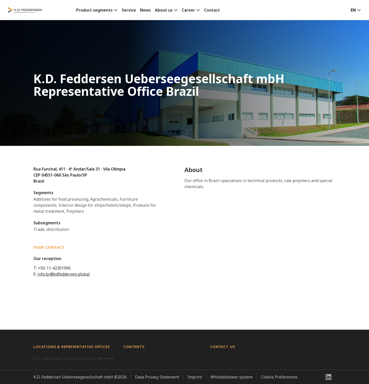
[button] (356, 10)
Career (188, 10)
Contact (212, 10)
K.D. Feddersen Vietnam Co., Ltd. (63, 348)
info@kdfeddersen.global (233, 368)
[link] (97, 10)
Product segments (94, 10)
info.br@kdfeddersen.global (63, 274)
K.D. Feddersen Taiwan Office (60, 368)
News (145, 10)
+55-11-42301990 (54, 268)
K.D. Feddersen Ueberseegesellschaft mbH (73, 338)
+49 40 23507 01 (225, 362)
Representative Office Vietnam (62, 378)
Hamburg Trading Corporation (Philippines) (74, 358)
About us (164, 10)
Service (129, 10)
